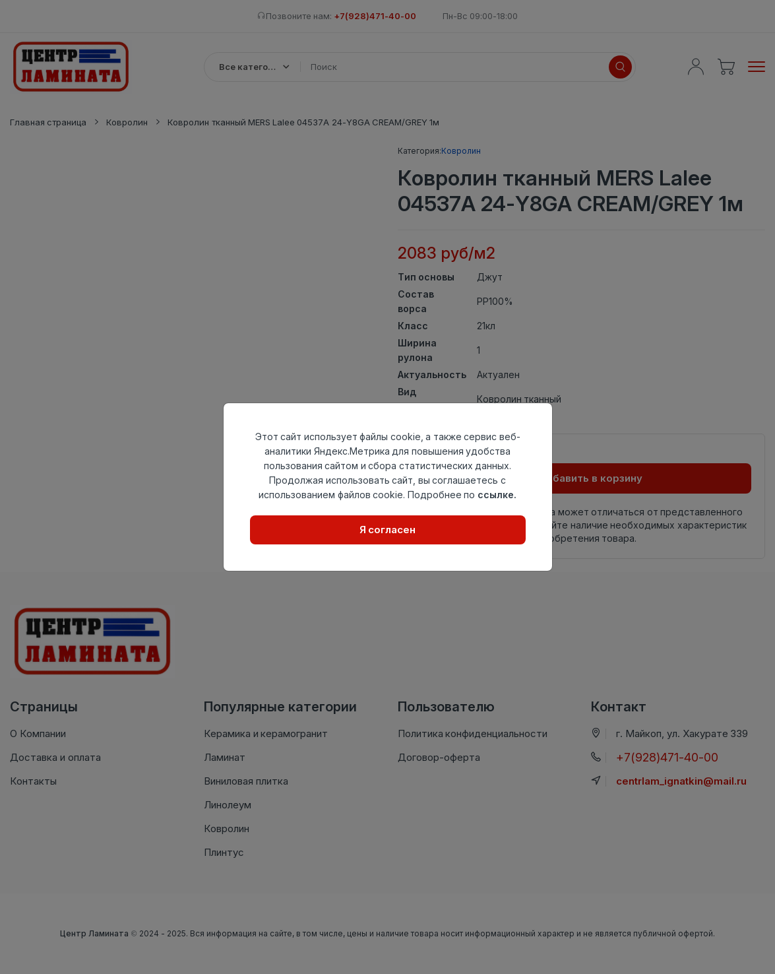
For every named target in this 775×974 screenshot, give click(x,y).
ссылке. (497, 494)
